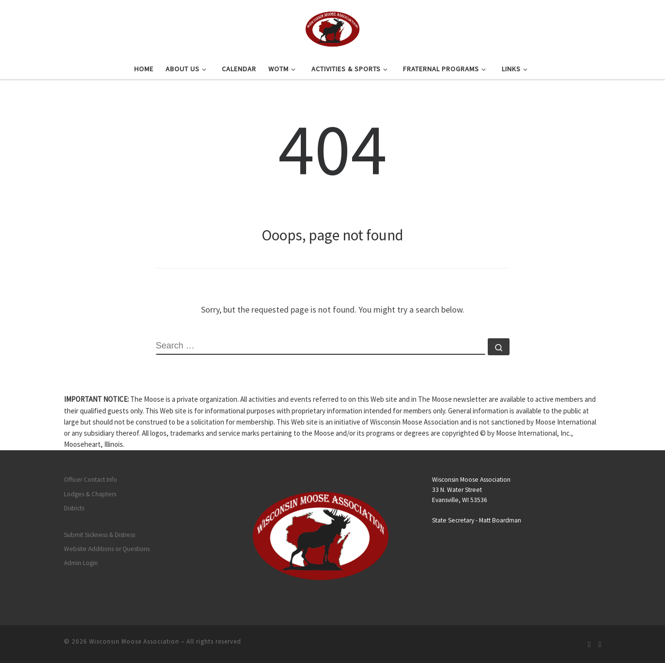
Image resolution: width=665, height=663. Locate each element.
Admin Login (81, 563)
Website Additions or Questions (107, 549)
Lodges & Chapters (90, 494)
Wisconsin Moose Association (134, 641)
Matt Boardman (500, 520)
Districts (74, 508)
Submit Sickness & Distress (99, 535)
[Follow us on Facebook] (600, 644)
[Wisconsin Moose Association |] (332, 27)
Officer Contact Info (90, 479)
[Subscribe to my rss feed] (589, 644)
